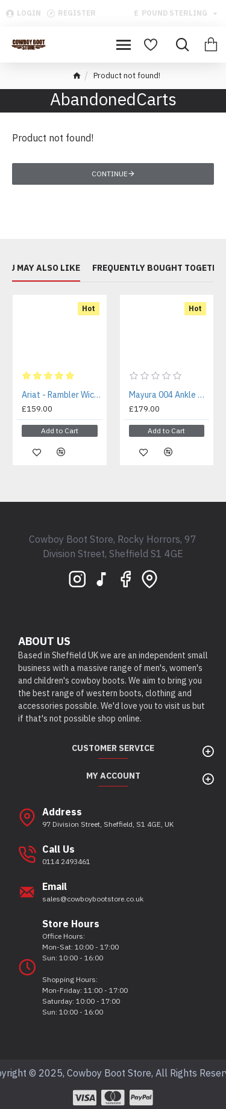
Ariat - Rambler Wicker (62, 394)
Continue (110, 173)
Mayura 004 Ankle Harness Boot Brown (169, 394)
